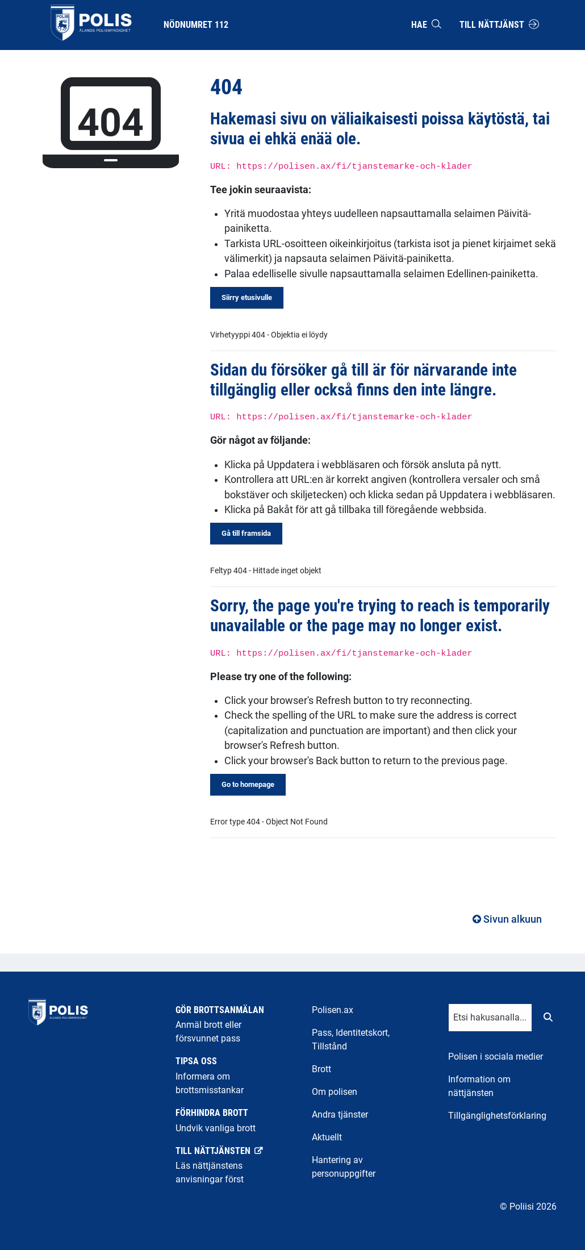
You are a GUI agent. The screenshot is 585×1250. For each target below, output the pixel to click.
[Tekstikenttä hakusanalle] (490, 1017)
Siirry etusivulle (247, 297)
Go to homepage (248, 784)
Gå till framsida (246, 533)
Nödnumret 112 (196, 24)
